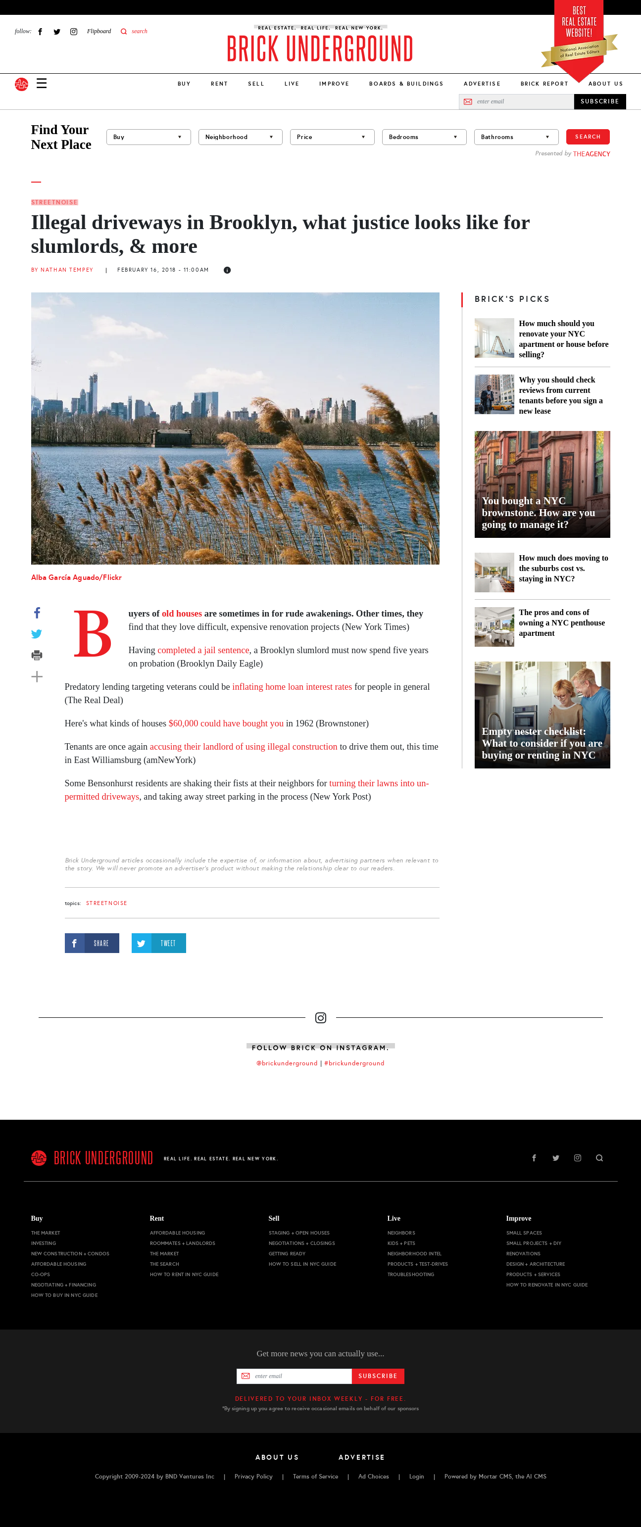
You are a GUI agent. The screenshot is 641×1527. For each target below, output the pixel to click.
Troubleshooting (411, 1274)
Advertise (482, 83)
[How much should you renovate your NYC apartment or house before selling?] (494, 339)
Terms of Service (315, 1476)
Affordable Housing (59, 1264)
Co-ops (40, 1274)
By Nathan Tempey (62, 270)
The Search (164, 1264)
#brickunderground (354, 1063)
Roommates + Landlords (183, 1243)
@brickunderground (287, 1063)
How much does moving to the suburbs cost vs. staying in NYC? (563, 568)
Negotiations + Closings (302, 1243)
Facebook (40, 31)
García (60, 577)
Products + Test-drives (418, 1264)
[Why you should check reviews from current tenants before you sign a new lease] (494, 395)
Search (588, 136)
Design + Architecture (535, 1264)
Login (416, 1476)
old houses (182, 614)
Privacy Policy (254, 1476)
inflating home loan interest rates (292, 687)
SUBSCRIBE (600, 101)
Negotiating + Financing (63, 1285)
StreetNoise (54, 202)
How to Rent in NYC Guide (184, 1274)
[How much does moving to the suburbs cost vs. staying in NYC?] (494, 572)
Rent (219, 83)
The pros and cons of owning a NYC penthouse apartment (562, 622)
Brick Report (545, 83)
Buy (184, 83)
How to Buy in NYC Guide (64, 1295)
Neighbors (401, 1233)
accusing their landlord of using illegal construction (244, 747)
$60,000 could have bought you (226, 723)
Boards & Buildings (406, 83)
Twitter (56, 31)
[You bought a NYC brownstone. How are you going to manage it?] (542, 484)
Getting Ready (287, 1253)
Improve (334, 83)
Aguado (86, 577)
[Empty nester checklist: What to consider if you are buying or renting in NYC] (542, 715)
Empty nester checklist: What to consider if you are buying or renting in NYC (542, 743)
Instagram (73, 31)
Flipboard (99, 31)
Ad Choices (373, 1476)
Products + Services (533, 1274)
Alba (40, 577)
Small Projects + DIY (534, 1243)
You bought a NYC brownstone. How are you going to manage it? (538, 512)
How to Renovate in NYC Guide (547, 1285)
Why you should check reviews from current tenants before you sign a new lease (561, 395)
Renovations (523, 1253)
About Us (606, 83)
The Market (45, 1233)
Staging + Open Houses (299, 1233)
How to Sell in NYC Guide (302, 1264)
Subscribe (377, 1376)
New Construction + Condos (70, 1253)
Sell (256, 83)
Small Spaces (524, 1233)
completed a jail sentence (203, 650)
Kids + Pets (402, 1243)
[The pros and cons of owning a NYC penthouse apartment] (494, 627)
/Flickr (110, 577)
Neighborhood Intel (415, 1253)
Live (292, 83)
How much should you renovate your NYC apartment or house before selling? (564, 339)
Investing (43, 1243)
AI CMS (536, 1476)
